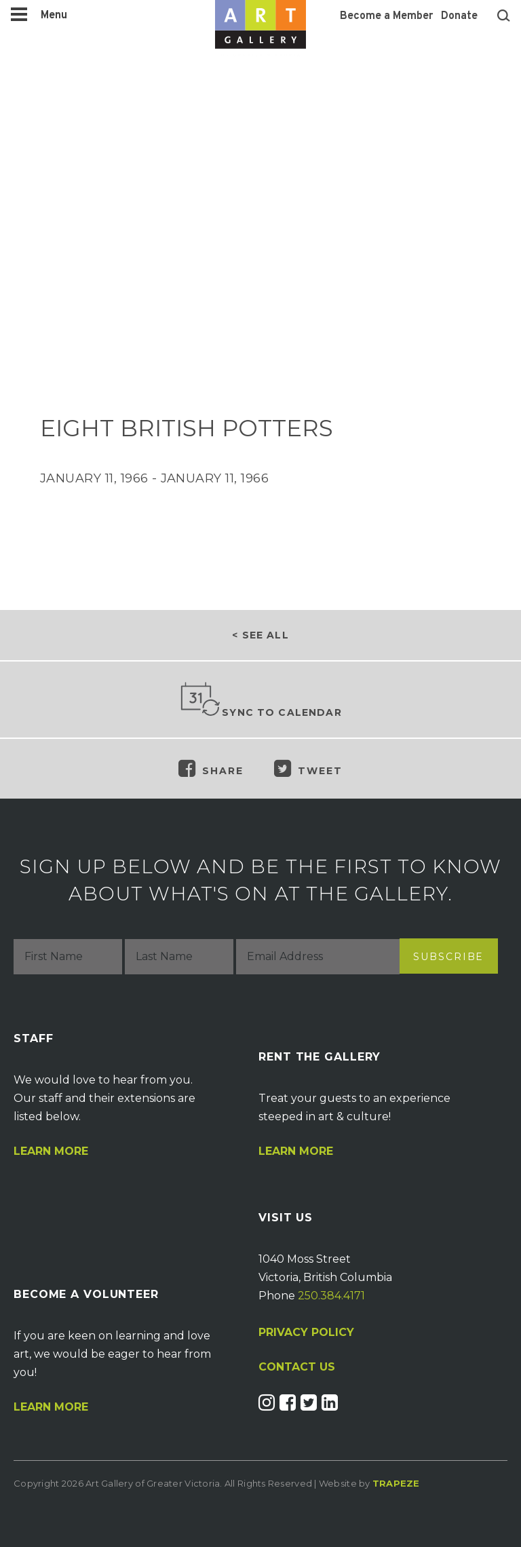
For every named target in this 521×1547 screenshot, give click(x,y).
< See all (260, 635)
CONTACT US (296, 1367)
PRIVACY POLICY (306, 1332)
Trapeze (396, 1483)
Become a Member (386, 16)
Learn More (51, 1151)
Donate (459, 16)
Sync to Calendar (260, 700)
